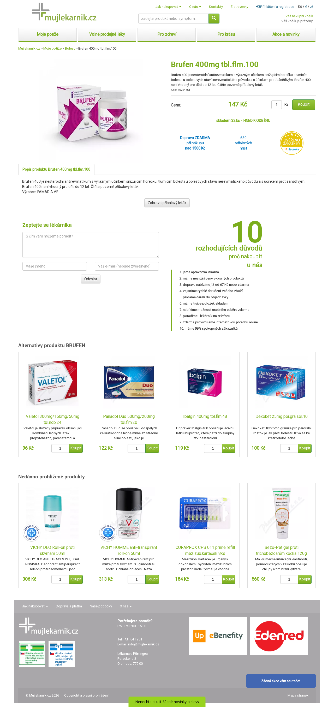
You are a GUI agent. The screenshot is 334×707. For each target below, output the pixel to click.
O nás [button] (195, 7)
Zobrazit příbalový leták (167, 203)
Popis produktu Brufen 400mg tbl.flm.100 (56, 169)
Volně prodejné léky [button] (107, 34)
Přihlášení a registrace (275, 7)
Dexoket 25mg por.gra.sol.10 (281, 416)
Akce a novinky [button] (286, 34)
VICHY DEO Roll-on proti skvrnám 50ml (52, 550)
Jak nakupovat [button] (168, 7)
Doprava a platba (69, 606)
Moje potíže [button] (47, 34)
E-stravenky (239, 7)
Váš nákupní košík (299, 16)
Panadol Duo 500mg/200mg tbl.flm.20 (129, 419)
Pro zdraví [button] (166, 34)
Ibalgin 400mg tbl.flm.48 (205, 416)
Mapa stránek (298, 695)
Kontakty (216, 7)
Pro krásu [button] (226, 34)
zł (311, 7)
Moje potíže (52, 48)
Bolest (70, 48)
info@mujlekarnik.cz (143, 644)
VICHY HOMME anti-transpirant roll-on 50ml (128, 550)
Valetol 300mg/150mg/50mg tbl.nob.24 (52, 419)
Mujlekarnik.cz (29, 48)
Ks (286, 104)
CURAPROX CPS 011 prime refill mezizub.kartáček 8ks (205, 550)
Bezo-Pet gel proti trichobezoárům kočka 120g (281, 550)
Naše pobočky (101, 606)
